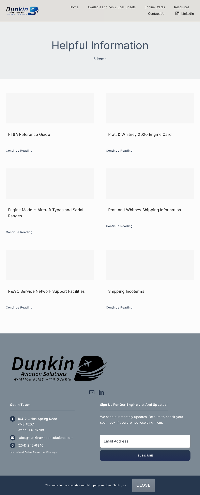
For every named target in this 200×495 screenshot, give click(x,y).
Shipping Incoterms (126, 291)
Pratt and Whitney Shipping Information (144, 210)
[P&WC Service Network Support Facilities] (50, 265)
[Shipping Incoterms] (150, 265)
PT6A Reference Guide (29, 134)
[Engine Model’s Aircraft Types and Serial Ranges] (50, 183)
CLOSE (143, 485)
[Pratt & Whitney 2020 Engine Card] (150, 108)
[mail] (91, 392)
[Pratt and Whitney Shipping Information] (150, 183)
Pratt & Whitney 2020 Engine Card (140, 134)
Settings (119, 485)
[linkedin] (101, 392)
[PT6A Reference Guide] (50, 108)
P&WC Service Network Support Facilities (46, 291)
